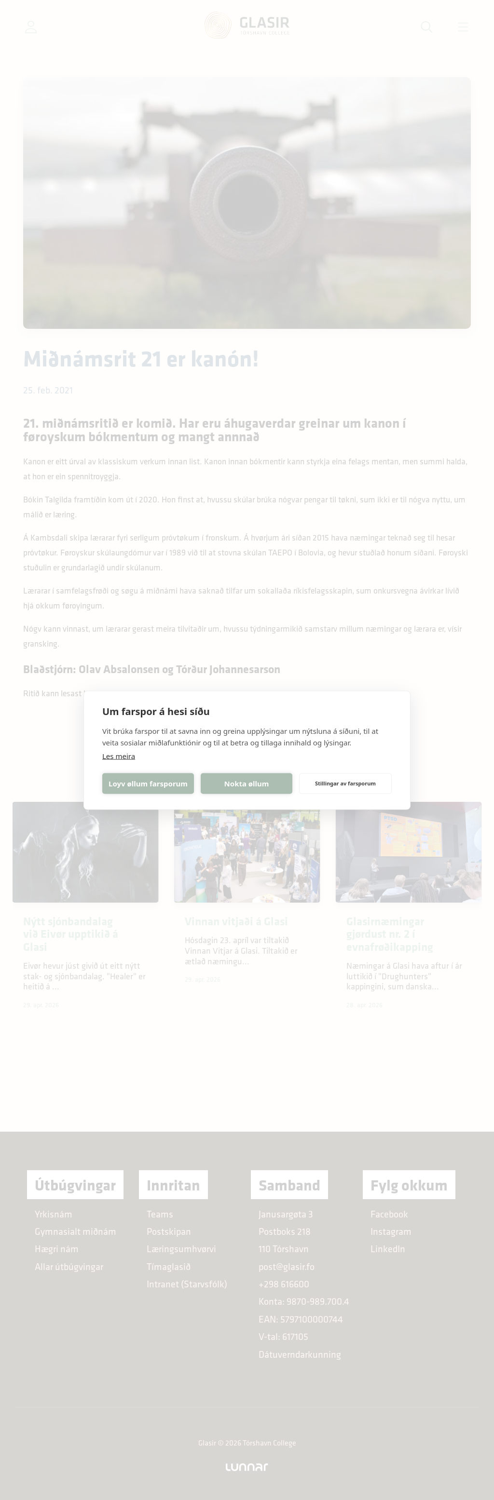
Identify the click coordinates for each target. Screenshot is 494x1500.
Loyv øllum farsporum (148, 783)
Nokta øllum (246, 783)
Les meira (118, 755)
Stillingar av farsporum (345, 783)
